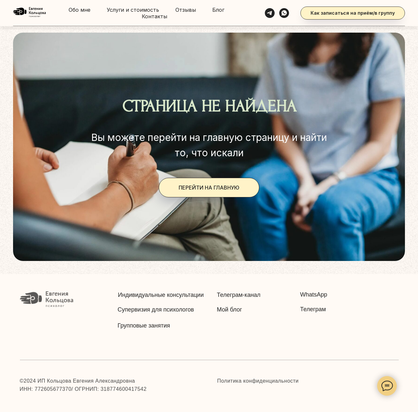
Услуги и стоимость (133, 10)
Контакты (154, 16)
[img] (46, 299)
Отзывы (185, 10)
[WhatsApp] (284, 13)
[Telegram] (270, 13)
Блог (218, 10)
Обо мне (79, 10)
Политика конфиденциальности (258, 381)
